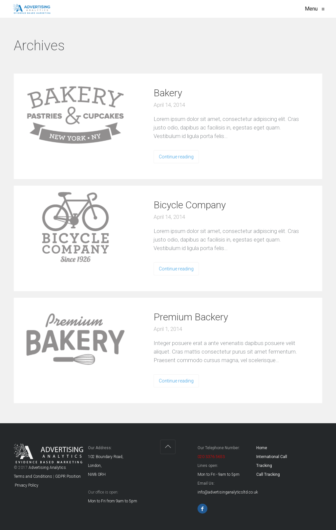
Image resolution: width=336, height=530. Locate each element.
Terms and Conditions (33, 476)
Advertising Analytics (47, 467)
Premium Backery (191, 317)
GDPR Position (68, 476)
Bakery (168, 93)
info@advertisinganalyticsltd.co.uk (228, 492)
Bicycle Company (190, 205)
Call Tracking (268, 474)
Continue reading (176, 156)
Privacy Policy (26, 485)
